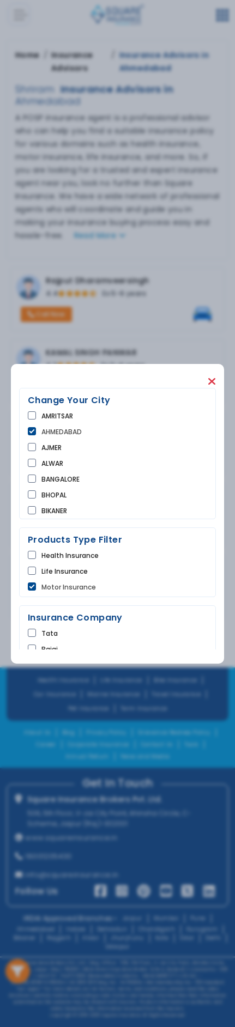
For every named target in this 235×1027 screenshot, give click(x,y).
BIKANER (54, 510)
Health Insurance (70, 555)
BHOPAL (54, 495)
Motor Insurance (68, 587)
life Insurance (64, 571)
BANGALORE (60, 479)
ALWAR (52, 463)
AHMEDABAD (61, 431)
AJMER (51, 447)
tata (49, 633)
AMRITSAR (57, 416)
